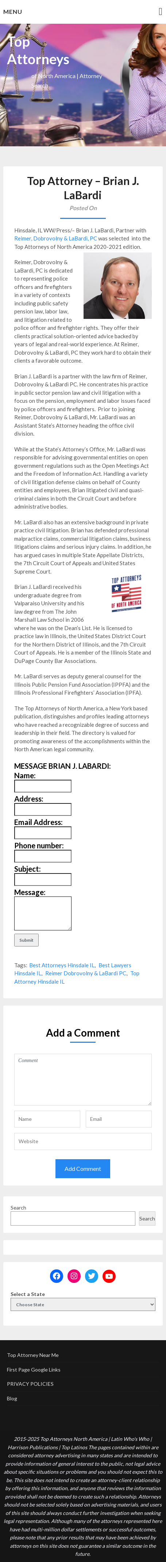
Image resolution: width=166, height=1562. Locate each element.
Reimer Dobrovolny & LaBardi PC (85, 973)
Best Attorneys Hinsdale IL (61, 965)
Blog (12, 1398)
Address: (28, 798)
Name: (25, 775)
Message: (30, 892)
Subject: (27, 868)
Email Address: (38, 822)
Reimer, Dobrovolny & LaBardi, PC (55, 238)
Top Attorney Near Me (33, 1355)
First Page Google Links (34, 1369)
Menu (12, 11)
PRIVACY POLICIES (30, 1384)
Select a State (28, 1294)
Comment (83, 1080)
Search (18, 1207)
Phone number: (39, 845)
